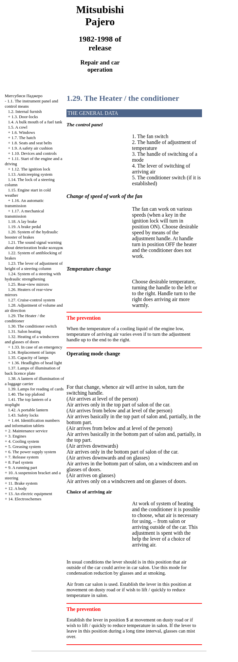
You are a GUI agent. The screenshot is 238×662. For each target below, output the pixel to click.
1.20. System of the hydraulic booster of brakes (31, 234)
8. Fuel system (20, 462)
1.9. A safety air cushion (32, 148)
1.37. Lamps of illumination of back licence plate (32, 371)
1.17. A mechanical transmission (24, 213)
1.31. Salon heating (24, 331)
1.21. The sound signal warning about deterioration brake (34, 245)
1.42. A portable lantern (28, 409)
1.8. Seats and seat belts (31, 142)
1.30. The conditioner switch (32, 326)
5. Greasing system (24, 446)
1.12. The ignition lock (30, 169)
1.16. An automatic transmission (24, 203)
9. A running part (22, 467)
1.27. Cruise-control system (31, 299)
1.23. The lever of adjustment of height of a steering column (34, 266)
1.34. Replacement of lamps (32, 352)
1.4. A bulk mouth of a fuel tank (35, 121)
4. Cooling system (23, 441)
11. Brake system (22, 483)
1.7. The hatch (23, 137)
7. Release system (23, 457)
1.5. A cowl (17, 127)
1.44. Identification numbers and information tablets (32, 423)
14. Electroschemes (24, 498)
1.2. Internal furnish (25, 111)
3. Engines (17, 436)
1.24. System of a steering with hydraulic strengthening (33, 276)
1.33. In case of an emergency (36, 347)
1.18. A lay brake (22, 221)
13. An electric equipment (30, 493)
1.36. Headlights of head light (36, 362)
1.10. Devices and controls (34, 153)
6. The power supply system (32, 451)
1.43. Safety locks (23, 415)
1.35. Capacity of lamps (28, 357)
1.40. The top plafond (26, 394)
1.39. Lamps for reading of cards (36, 388)
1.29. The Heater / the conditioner (122, 98)
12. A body (17, 488)
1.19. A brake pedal (24, 226)
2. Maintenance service (27, 430)
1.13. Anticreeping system (30, 174)
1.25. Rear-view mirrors (28, 284)
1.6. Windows (23, 132)
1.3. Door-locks (24, 116)
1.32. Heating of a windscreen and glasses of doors (32, 339)
